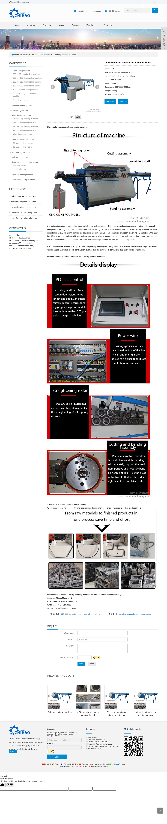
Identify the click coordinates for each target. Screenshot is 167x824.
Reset (92, 664)
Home (16, 25)
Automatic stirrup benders (59, 712)
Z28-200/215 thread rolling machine (27, 82)
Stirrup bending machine (40, 55)
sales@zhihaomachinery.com (89, 11)
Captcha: (50, 743)
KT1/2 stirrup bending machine (25, 119)
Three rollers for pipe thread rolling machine (133, 614)
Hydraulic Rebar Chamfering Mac (24, 207)
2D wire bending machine (23, 143)
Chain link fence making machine (24, 162)
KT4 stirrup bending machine (24, 122)
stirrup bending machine (22, 134)
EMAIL (123, 101)
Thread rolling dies (20, 100)
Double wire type (19, 169)
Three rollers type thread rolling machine (25, 95)
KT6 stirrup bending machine (64, 55)
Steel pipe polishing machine (23, 180)
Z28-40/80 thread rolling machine (26, 74)
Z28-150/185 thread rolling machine (27, 78)
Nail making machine (19, 157)
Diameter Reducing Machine (23, 106)
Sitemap (105, 766)
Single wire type (19, 165)
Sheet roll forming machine (22, 175)
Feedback (91, 25)
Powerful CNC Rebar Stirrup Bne (24, 218)
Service (75, 25)
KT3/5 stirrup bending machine (25, 126)
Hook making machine (20, 152)
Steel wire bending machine (22, 140)
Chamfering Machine (19, 110)
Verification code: (66, 657)
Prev (53, 87)
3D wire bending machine (23, 147)
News (61, 25)
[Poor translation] (9, 785)
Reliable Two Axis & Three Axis (23, 196)
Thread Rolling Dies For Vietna (23, 202)
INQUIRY (110, 101)
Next (97, 87)
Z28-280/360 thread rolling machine (27, 86)
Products (47, 25)
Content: (70, 646)
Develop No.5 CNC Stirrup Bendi (24, 213)
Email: (71, 639)
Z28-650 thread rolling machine (25, 90)
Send (81, 664)
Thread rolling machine (20, 71)
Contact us (108, 25)
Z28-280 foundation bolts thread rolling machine (80, 614)
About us (30, 25)
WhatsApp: (69, 633)
